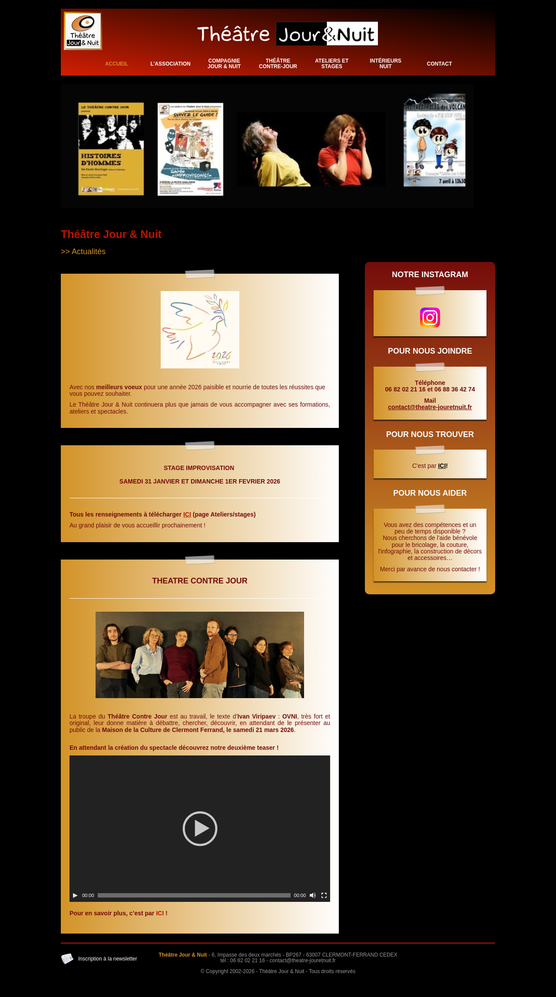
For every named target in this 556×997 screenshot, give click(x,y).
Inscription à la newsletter (107, 959)
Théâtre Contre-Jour (278, 64)
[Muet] (312, 895)
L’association (170, 64)
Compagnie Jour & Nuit (224, 64)
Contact (439, 64)
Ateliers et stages (331, 64)
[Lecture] (75, 895)
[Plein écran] (324, 895)
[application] (200, 828)
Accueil (116, 64)
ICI (187, 514)
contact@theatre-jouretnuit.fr (430, 407)
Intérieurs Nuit (385, 64)
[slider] (194, 895)
